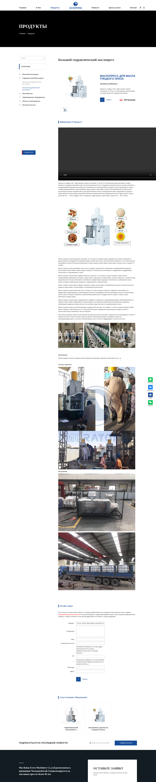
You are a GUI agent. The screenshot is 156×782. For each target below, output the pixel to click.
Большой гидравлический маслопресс (31, 89)
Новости (95, 8)
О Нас (38, 8)
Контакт (133, 8)
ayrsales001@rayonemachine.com (69, 614)
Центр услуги (114, 8)
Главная (22, 8)
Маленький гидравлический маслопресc (31, 83)
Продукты (55, 8)
